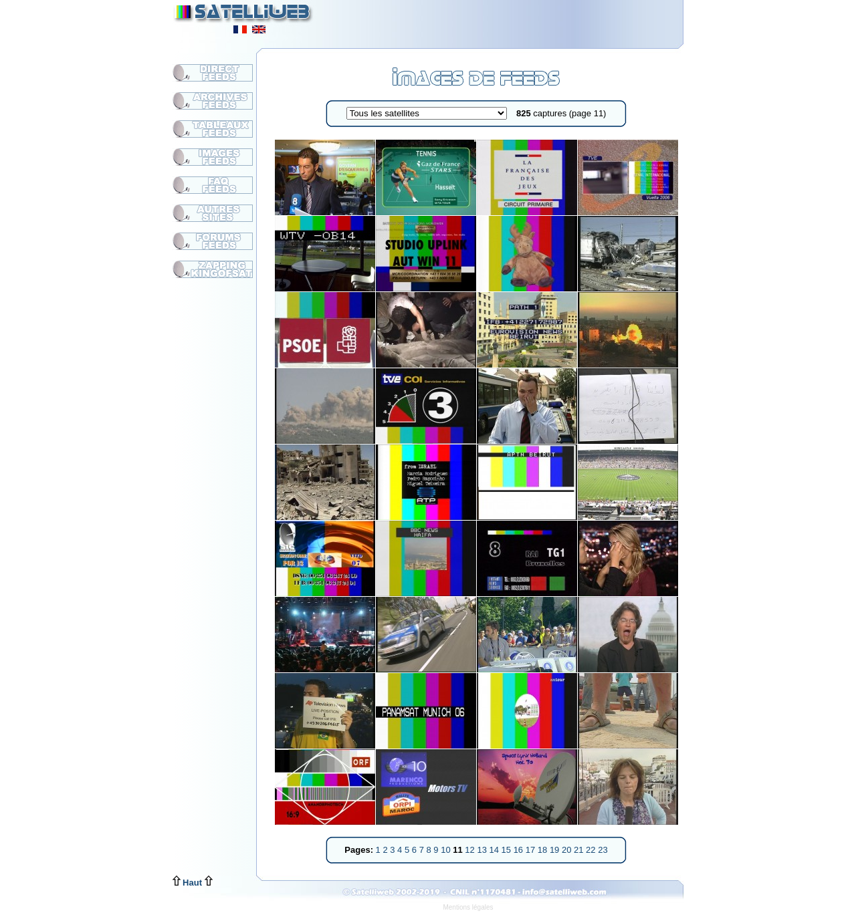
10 (447, 850)
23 (602, 850)
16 (520, 850)
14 (495, 850)
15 (508, 850)
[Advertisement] (518, 20)
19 (556, 850)
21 (580, 850)
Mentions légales (468, 907)
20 (568, 850)
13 (483, 850)
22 (592, 850)
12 (471, 850)
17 (532, 850)
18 (544, 850)
